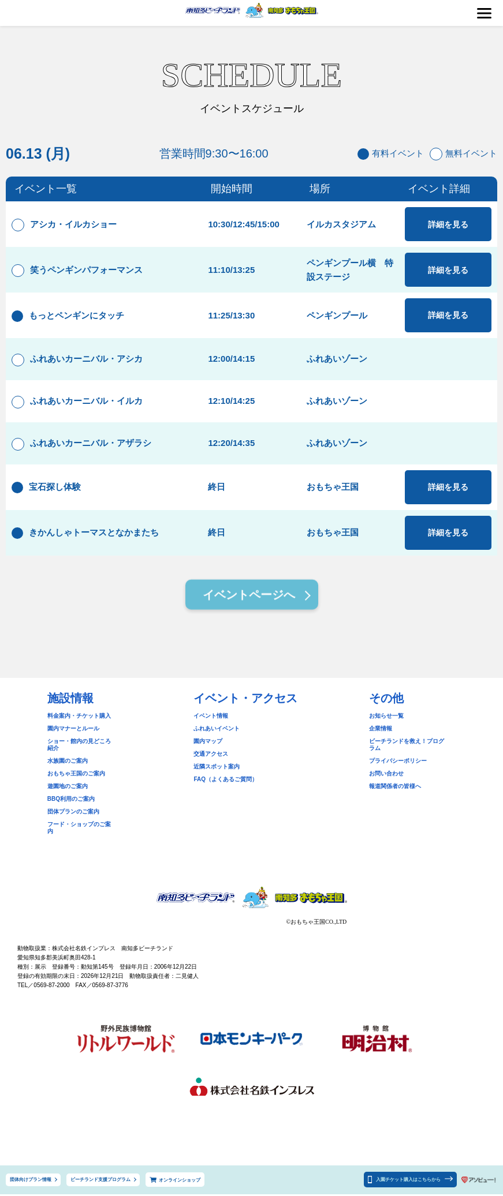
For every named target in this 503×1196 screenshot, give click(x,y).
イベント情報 (210, 731)
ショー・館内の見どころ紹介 (84, 756)
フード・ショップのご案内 (82, 833)
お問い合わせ (386, 782)
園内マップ (207, 756)
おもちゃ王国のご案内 (76, 782)
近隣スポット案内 (216, 782)
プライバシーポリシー (398, 769)
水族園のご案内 (67, 769)
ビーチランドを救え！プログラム (412, 756)
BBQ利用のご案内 (71, 807)
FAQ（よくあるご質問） (225, 795)
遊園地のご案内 (67, 795)
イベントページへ (249, 612)
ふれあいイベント (216, 744)
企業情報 (380, 744)
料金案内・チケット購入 (79, 731)
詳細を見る (448, 226)
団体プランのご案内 (73, 820)
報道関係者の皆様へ (395, 795)
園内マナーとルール (73, 744)
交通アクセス (210, 769)
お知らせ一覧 (386, 731)
